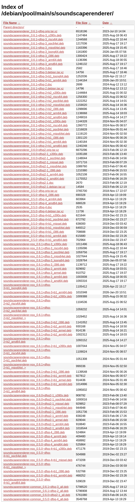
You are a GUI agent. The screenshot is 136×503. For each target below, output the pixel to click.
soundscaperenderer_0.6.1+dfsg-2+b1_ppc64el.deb (36, 129)
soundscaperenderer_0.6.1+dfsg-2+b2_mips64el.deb (36, 104)
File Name (10, 22)
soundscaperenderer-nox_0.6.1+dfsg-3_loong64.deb (36, 260)
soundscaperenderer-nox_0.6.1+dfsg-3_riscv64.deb (35, 248)
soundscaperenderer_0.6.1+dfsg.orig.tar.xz (30, 31)
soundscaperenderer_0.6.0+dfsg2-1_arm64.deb (33, 174)
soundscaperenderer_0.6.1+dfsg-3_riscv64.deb (33, 39)
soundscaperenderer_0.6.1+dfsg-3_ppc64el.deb (33, 43)
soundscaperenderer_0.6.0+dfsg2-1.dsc (28, 182)
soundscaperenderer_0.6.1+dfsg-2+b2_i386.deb (33, 108)
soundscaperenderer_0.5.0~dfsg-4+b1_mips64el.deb (36, 227)
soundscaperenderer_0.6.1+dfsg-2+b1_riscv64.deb (35, 125)
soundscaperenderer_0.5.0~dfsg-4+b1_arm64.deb (35, 235)
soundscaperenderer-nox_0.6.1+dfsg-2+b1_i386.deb (36, 371)
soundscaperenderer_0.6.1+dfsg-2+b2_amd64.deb (35, 117)
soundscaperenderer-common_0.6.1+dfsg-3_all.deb (36, 486)
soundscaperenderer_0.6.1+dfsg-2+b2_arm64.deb (35, 113)
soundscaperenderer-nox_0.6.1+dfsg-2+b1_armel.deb (37, 380)
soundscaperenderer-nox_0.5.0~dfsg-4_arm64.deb (35, 440)
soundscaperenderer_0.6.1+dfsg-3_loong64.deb (33, 51)
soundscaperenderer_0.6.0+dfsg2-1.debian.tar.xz (34, 186)
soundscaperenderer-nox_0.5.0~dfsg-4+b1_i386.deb (36, 471)
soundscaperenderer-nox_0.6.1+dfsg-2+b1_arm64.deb (37, 384)
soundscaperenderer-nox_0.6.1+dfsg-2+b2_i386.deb (36, 322)
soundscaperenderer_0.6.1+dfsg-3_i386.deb (31, 55)
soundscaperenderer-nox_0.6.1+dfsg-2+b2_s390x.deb (37, 296)
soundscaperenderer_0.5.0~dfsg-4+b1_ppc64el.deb (36, 219)
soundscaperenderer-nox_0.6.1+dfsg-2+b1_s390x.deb (37, 346)
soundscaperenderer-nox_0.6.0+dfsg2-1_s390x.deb (36, 395)
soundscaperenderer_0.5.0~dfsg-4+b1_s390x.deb (34, 215)
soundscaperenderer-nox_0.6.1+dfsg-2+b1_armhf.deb (37, 375)
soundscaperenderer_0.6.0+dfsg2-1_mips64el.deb (35, 166)
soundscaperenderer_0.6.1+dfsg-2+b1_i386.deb (33, 137)
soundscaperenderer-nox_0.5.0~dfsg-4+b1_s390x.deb (37, 448)
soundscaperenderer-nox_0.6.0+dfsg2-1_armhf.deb (35, 415)
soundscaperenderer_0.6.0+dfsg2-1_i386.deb (32, 170)
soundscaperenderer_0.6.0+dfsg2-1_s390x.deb (33, 153)
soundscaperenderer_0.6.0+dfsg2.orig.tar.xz (31, 149)
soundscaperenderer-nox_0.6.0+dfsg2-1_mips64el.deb (37, 407)
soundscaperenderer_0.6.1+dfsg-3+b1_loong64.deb (36, 76)
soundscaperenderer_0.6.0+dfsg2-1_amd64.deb (33, 178)
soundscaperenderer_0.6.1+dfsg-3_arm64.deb (32, 59)
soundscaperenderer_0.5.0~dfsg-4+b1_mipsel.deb (35, 223)
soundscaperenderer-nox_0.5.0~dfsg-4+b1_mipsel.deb (37, 460)
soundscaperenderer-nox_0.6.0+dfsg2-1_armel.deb (35, 419)
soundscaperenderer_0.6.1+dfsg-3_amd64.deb (33, 63)
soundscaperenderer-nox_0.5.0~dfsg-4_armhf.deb (35, 436)
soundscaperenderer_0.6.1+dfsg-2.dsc (27, 84)
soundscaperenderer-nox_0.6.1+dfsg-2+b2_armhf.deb (37, 326)
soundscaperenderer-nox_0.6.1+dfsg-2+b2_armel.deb (37, 330)
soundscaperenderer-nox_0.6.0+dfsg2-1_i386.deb (34, 411)
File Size (81, 22)
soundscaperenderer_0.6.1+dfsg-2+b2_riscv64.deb (35, 96)
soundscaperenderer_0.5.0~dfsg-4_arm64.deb (32, 199)
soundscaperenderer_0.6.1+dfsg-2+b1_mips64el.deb (36, 133)
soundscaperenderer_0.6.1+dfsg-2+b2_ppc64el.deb (36, 100)
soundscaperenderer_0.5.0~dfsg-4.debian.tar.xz (33, 211)
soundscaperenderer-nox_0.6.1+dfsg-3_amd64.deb (35, 280)
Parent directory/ (13, 27)
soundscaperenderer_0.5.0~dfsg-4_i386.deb (31, 194)
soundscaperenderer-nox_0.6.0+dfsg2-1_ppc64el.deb (37, 399)
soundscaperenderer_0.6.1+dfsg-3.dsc (27, 68)
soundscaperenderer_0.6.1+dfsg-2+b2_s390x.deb (34, 92)
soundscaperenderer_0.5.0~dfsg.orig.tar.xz (30, 190)
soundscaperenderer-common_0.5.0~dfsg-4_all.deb (36, 499)
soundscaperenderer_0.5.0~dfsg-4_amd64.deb (33, 203)
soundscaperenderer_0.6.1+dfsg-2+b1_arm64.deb (35, 141)
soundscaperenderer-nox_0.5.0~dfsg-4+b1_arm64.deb (37, 475)
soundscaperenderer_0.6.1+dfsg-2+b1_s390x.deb (34, 121)
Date (106, 22)
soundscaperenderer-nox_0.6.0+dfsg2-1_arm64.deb (36, 424)
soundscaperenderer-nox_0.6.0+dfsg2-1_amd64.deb (36, 428)
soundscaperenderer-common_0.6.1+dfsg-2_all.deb (36, 490)
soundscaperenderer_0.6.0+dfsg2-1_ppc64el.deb (34, 158)
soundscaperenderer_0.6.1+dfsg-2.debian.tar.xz (33, 88)
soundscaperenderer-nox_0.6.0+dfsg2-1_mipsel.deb (36, 403)
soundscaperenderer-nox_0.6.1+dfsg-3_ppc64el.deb (36, 252)
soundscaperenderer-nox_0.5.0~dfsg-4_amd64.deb (35, 444)
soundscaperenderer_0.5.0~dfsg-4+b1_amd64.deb (35, 239)
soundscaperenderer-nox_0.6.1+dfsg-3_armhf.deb (35, 268)
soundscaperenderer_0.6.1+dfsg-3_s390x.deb (32, 35)
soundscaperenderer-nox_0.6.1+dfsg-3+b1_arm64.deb (37, 292)
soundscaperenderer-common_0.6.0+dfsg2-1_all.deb (36, 494)
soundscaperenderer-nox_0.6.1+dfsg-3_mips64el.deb (37, 256)
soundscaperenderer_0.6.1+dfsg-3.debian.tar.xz (33, 72)
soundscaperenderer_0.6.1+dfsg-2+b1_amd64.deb (35, 145)
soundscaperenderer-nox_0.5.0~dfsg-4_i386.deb (34, 432)
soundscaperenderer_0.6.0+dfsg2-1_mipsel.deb (33, 162)
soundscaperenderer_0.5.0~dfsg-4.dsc (27, 207)
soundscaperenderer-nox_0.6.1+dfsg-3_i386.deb (34, 264)
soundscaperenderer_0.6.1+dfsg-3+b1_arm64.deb (35, 80)
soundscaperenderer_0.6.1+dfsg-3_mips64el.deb (34, 47)
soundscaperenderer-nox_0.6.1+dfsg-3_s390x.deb (35, 244)
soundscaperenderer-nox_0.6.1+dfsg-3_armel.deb (34, 272)
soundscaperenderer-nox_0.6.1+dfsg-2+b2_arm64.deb (37, 334)
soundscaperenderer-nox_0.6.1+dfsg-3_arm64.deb (35, 276)
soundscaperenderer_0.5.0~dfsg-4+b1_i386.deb (33, 231)
